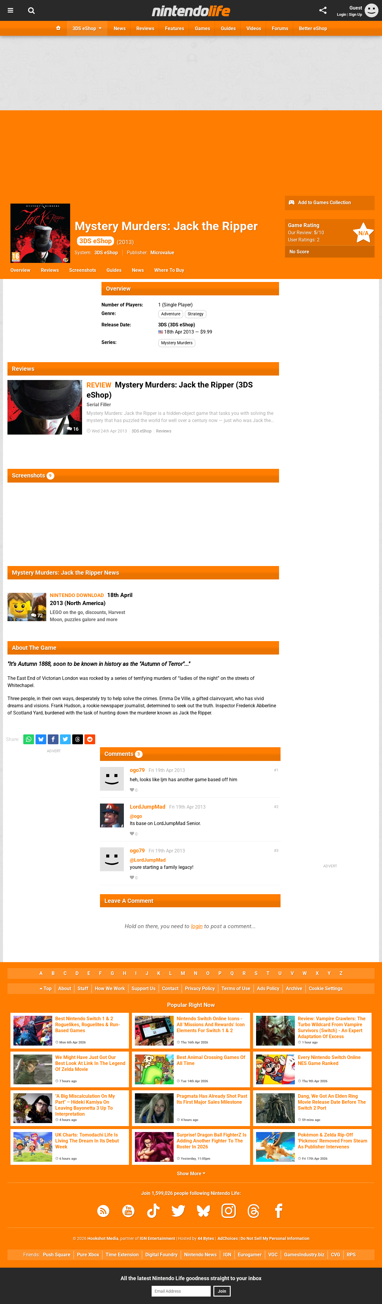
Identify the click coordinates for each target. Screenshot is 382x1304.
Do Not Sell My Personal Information (275, 1238)
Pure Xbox (88, 1255)
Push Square (56, 1255)
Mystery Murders (176, 342)
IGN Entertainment (157, 1238)
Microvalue (162, 252)
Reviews (50, 270)
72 (37, 615)
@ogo (136, 816)
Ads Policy (268, 988)
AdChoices (227, 1238)
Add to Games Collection (319, 203)
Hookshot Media (102, 1238)
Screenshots (82, 270)
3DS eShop (106, 252)
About (64, 988)
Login (341, 14)
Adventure (170, 314)
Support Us (143, 988)
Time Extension (122, 1255)
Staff (83, 988)
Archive (294, 988)
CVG (335, 1255)
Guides (114, 270)
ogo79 (137, 770)
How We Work (110, 988)
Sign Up (355, 14)
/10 (319, 232)
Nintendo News (200, 1255)
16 (72, 429)
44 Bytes (206, 1238)
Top (46, 988)
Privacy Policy (200, 988)
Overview (20, 270)
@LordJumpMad (148, 860)
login (197, 926)
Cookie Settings (326, 988)
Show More (191, 1173)
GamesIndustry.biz (304, 1255)
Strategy (196, 314)
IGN (227, 1255)
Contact (170, 988)
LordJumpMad (147, 807)
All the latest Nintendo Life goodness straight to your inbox (191, 1278)
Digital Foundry (161, 1255)
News (138, 270)
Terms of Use (235, 988)
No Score (299, 252)
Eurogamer (250, 1255)
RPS (351, 1255)
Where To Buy (169, 270)
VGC (273, 1255)
